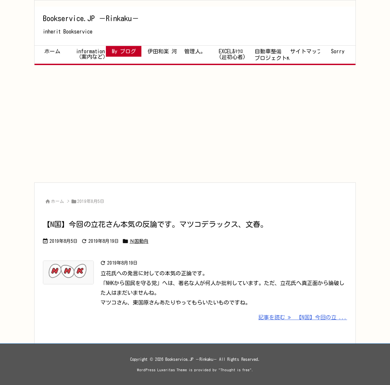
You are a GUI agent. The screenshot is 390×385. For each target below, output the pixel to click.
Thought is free (235, 370)
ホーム (57, 201)
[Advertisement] (195, 124)
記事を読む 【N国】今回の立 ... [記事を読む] (302, 317)
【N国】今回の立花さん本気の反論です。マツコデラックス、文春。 (155, 224)
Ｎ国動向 (139, 241)
